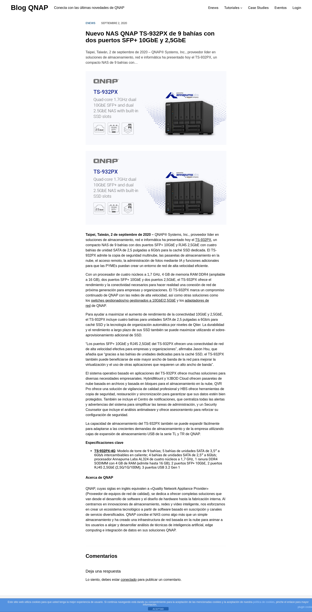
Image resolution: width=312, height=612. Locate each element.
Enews (90, 23)
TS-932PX (203, 240)
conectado (129, 579)
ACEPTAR (158, 609)
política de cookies (264, 602)
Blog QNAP (29, 7)
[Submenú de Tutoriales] (241, 8)
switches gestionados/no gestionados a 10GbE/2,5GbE (133, 300)
